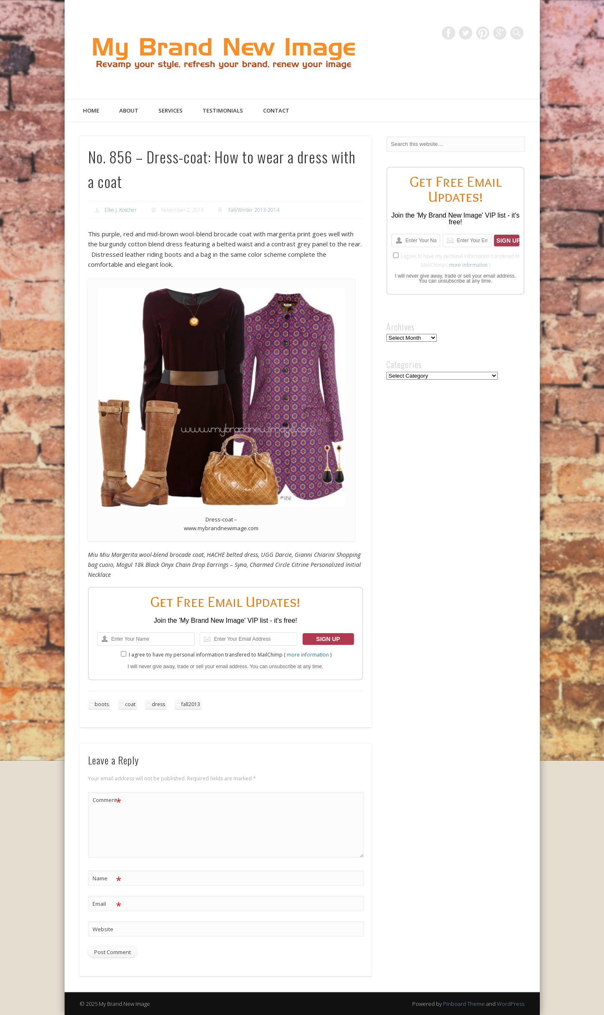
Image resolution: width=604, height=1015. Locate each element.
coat (130, 704)
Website (103, 929)
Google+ (499, 33)
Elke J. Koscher (121, 209)
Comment (107, 800)
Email (107, 904)
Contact (276, 110)
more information (308, 654)
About (128, 110)
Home (91, 110)
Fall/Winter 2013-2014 (253, 209)
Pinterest (482, 33)
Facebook (448, 33)
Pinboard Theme (464, 1003)
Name (107, 878)
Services (170, 110)
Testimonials (223, 110)
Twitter (465, 33)
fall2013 (190, 704)
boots (102, 704)
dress (158, 704)
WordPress (510, 1003)
